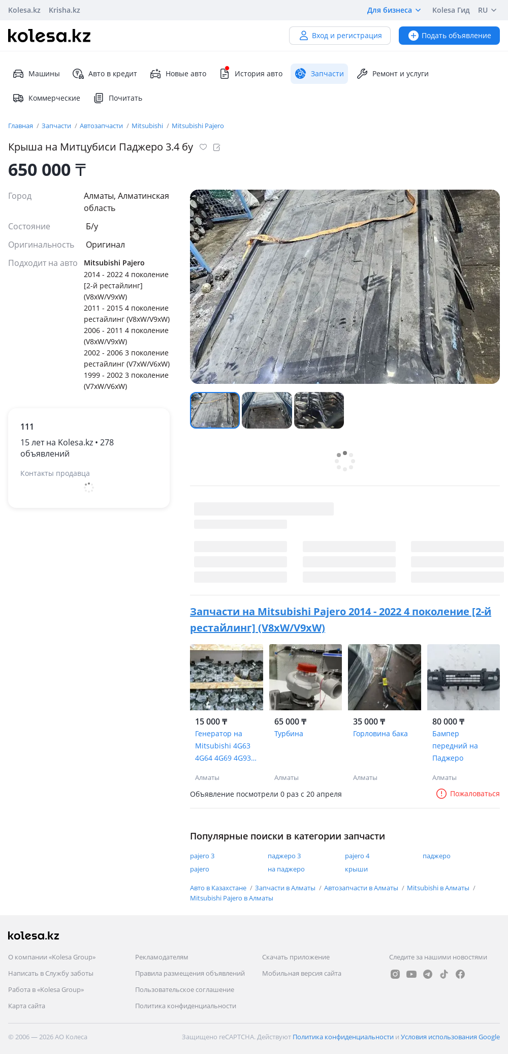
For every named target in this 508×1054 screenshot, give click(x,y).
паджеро (437, 855)
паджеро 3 (284, 855)
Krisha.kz (64, 10)
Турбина (288, 733)
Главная (21, 125)
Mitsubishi (148, 125)
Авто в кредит (104, 74)
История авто (250, 74)
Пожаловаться (467, 793)
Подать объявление (449, 35)
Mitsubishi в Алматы (439, 887)
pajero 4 (357, 855)
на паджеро (286, 869)
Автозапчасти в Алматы (362, 887)
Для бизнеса (395, 10)
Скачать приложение (296, 956)
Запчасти (57, 125)
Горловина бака (380, 733)
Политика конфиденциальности (185, 1005)
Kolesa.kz (24, 10)
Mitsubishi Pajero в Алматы (231, 897)
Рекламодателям (161, 956)
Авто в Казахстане (219, 887)
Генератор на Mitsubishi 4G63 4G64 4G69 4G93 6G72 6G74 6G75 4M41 (223, 746)
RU (489, 10)
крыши (356, 869)
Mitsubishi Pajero (198, 125)
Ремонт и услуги (392, 74)
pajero (199, 869)
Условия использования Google (450, 1036)
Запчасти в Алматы (286, 887)
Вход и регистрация (340, 35)
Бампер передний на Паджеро (455, 746)
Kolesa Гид (451, 10)
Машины (36, 74)
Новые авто (177, 74)
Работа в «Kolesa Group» (46, 989)
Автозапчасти (102, 125)
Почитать (117, 98)
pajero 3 (202, 855)
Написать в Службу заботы (50, 973)
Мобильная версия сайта (301, 973)
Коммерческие (46, 98)
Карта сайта (26, 1005)
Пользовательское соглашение (184, 989)
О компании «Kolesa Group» (52, 956)
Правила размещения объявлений (190, 973)
